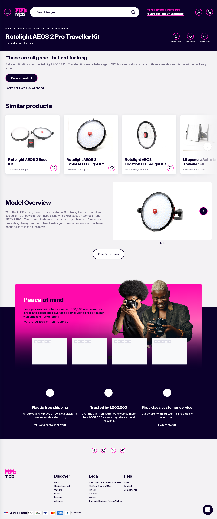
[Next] (207, 147)
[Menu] (7, 12)
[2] (164, 243)
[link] (21, 12)
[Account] (198, 12)
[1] (161, 243)
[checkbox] (190, 36)
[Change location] (18, 512)
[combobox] (84, 12)
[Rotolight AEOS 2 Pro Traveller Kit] (52, 28)
